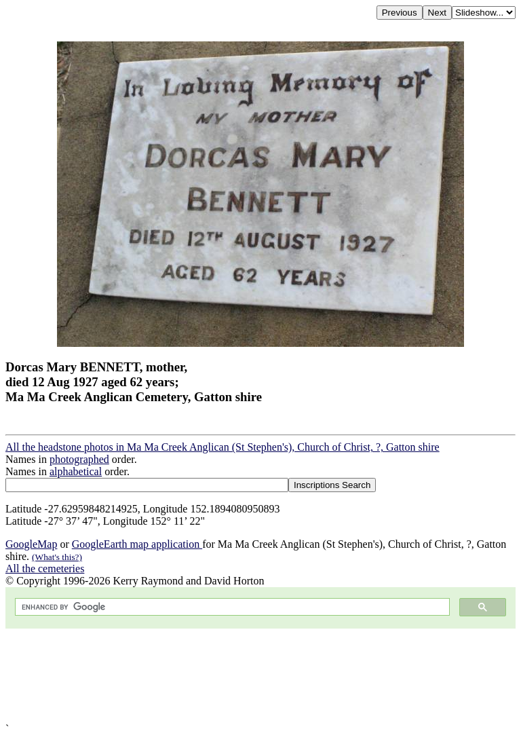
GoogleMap (31, 544)
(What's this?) (57, 557)
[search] (231, 607)
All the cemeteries (44, 568)
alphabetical (76, 471)
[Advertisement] (260, 676)
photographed (79, 459)
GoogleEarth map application (137, 544)
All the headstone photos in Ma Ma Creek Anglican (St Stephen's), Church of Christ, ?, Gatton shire (222, 447)
